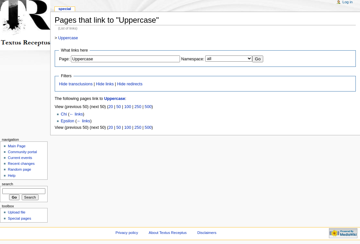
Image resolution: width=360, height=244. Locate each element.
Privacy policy (127, 233)
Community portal (22, 152)
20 (110, 106)
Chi (64, 114)
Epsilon (67, 121)
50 (118, 106)
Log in (348, 2)
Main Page (17, 146)
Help (12, 175)
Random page (19, 169)
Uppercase (68, 38)
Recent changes (21, 163)
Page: (64, 59)
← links (76, 114)
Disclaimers (206, 233)
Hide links (105, 84)
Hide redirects (129, 84)
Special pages (19, 218)
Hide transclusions (76, 84)
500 (148, 106)
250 (137, 106)
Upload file (16, 212)
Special (64, 9)
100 (127, 106)
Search (7, 184)
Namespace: (192, 59)
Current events (20, 158)
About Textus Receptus (167, 233)
